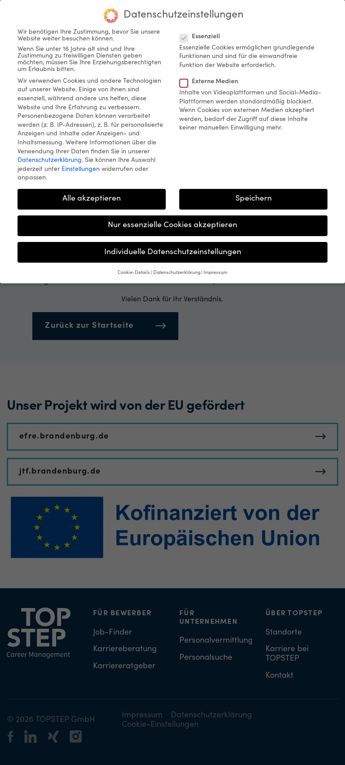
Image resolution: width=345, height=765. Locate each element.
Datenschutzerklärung (50, 156)
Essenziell (202, 32)
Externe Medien (211, 77)
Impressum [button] (215, 268)
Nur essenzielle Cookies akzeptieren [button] (172, 221)
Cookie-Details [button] (134, 268)
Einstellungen (81, 164)
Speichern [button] (253, 194)
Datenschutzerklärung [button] (176, 268)
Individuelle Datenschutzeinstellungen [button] (172, 247)
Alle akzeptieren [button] (91, 194)
